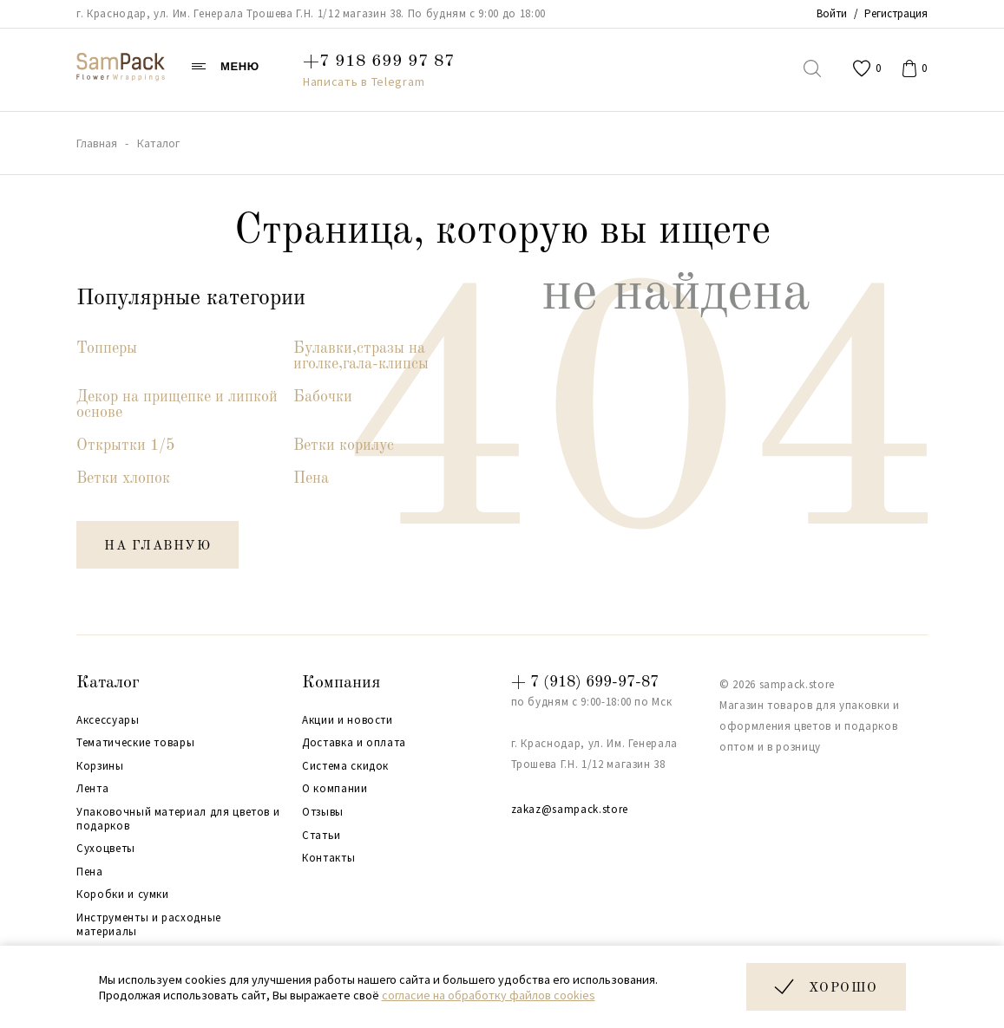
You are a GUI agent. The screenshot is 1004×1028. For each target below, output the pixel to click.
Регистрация (896, 13)
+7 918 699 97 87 (379, 61)
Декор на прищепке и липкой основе (177, 404)
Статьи (321, 836)
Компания (341, 683)
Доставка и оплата (354, 743)
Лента (92, 789)
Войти (832, 13)
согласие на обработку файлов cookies (488, 995)
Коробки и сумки (122, 894)
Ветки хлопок (123, 478)
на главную (157, 546)
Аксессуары (108, 720)
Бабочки (322, 397)
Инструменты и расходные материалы (148, 924)
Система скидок (345, 766)
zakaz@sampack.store (569, 809)
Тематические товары (135, 743)
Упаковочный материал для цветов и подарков (177, 818)
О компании (335, 789)
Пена (311, 478)
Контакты (328, 858)
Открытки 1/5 (125, 445)
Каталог (108, 683)
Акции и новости (347, 720)
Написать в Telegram (363, 81)
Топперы (106, 348)
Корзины (100, 766)
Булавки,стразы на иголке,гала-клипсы (361, 356)
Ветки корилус (343, 445)
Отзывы (323, 812)
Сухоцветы (105, 849)
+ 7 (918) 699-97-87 (585, 682)
